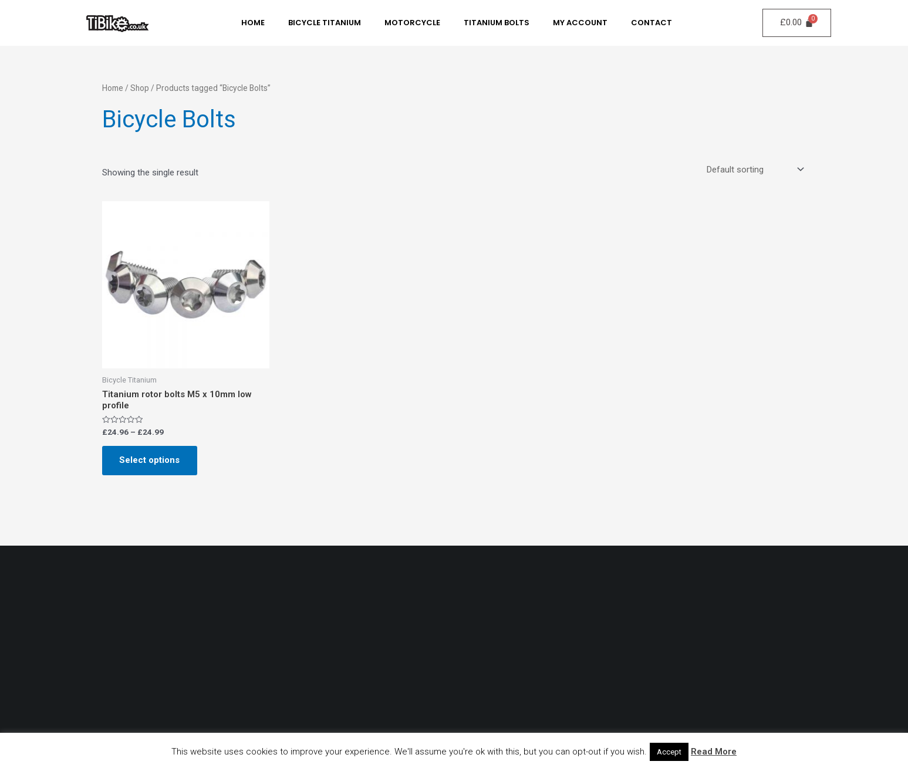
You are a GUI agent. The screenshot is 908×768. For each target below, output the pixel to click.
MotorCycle (412, 22)
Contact (651, 22)
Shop (139, 88)
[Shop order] (754, 170)
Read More (714, 751)
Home (253, 22)
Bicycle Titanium (324, 22)
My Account (580, 22)
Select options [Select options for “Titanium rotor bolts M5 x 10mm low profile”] (150, 460)
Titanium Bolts (496, 22)
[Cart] (797, 23)
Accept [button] (669, 751)
